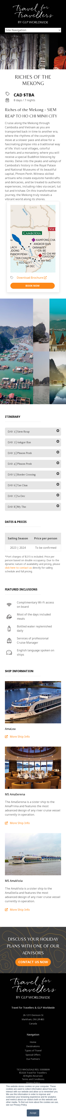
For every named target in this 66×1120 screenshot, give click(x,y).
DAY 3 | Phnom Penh (20, 453)
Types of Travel (33, 1050)
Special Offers (33, 1054)
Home (33, 1042)
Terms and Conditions (33, 1079)
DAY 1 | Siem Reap (19, 431)
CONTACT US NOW (33, 962)
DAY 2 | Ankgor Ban (19, 442)
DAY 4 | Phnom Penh (20, 463)
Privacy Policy (33, 1082)
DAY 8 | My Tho (17, 506)
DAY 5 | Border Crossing (22, 474)
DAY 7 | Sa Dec (16, 496)
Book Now (33, 285)
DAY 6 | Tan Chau (17, 485)
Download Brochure (32, 278)
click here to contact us (18, 567)
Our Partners (33, 1058)
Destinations (33, 1046)
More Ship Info (17, 737)
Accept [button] (33, 1113)
